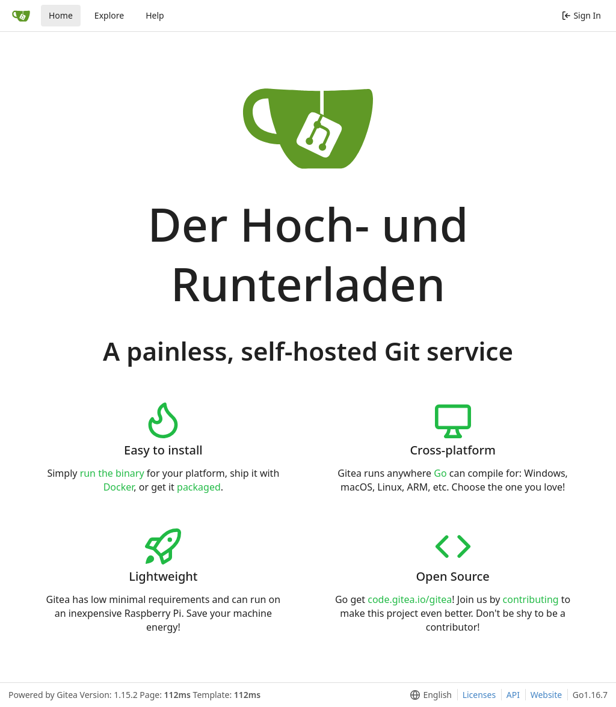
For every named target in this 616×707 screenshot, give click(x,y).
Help (155, 15)
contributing (531, 599)
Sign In (581, 15)
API (513, 694)
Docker (118, 487)
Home (61, 15)
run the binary (112, 473)
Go (440, 473)
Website (546, 694)
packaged (199, 487)
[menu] (428, 695)
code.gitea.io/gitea (410, 599)
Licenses (479, 694)
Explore (109, 15)
